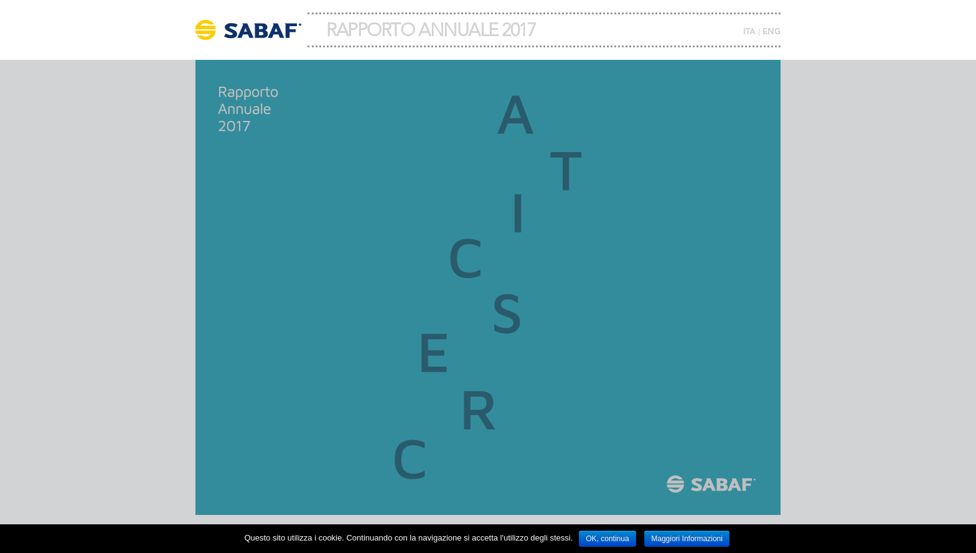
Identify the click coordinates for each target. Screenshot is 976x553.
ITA (749, 32)
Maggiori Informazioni (687, 538)
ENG (771, 32)
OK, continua (607, 538)
